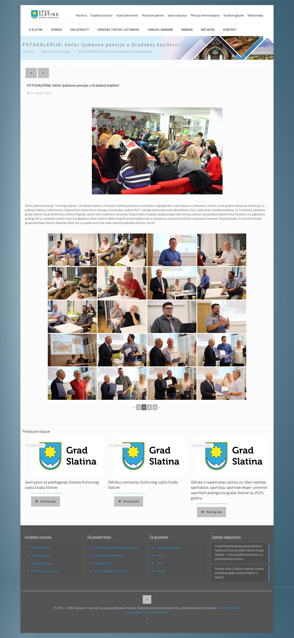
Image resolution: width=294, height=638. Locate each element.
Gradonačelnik (41, 547)
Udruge (160, 571)
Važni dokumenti (127, 15)
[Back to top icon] (147, 599)
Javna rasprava (177, 15)
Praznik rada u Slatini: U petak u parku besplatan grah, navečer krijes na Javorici (239, 573)
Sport (160, 563)
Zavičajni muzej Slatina (109, 555)
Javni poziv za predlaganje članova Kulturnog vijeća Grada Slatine (62, 484)
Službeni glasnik (233, 15)
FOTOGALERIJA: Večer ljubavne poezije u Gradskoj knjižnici (115, 51)
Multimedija (255, 15)
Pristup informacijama (205, 15)
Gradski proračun (101, 15)
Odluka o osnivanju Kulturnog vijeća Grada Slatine (143, 484)
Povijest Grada (103, 563)
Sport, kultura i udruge (55, 51)
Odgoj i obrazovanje (169, 547)
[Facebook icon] (147, 618)
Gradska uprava (42, 563)
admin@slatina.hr (229, 608)
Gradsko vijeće (41, 555)
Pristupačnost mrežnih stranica (147, 612)
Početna (81, 15)
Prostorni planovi (153, 15)
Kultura (161, 555)
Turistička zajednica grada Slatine (116, 547)
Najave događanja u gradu (110, 571)
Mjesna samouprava (45, 571)
